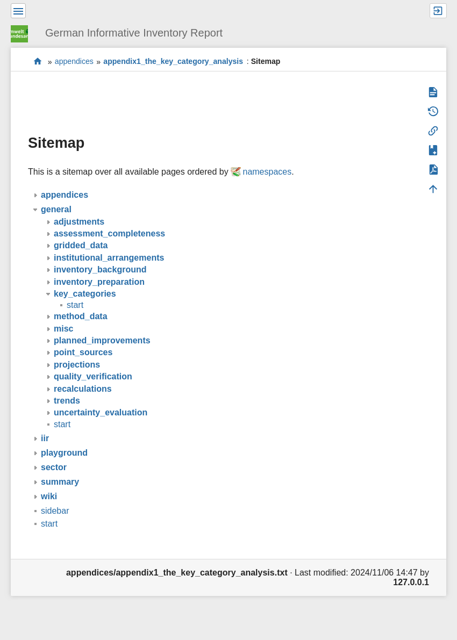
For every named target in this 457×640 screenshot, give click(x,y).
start (38, 61)
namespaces (266, 171)
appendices (74, 61)
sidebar (55, 510)
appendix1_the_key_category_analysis (173, 61)
